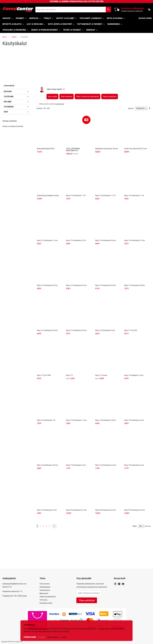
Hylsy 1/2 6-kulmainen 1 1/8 (75, 195)
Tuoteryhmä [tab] (8, 97)
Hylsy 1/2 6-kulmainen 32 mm (76, 330)
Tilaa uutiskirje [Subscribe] (86, 600)
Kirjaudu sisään (145, 18)
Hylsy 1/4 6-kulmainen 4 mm (134, 420)
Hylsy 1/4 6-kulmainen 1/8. (46, 420)
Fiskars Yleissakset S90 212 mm (135, 149)
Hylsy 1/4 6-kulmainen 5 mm (76, 465)
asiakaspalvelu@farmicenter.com (14, 584)
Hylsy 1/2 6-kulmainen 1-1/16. (105, 195)
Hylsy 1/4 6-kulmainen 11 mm (76, 420)
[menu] (68, 24)
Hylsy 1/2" (69, 375)
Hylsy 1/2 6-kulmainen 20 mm (105, 240)
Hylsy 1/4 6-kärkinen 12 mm (133, 375)
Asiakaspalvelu (45, 587)
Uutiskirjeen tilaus (46, 603)
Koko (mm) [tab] (7, 102)
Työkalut (13, 37)
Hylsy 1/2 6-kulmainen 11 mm (47, 240)
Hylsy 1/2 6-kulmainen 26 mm (105, 285)
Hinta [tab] (6, 112)
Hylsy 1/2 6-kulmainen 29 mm (47, 330)
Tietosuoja (43, 600)
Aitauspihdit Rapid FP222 (45, 149)
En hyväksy (41, 637)
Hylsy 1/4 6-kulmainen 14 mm (105, 420)
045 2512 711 (7, 587)
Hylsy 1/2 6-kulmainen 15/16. (76, 240)
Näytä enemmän (53, 637)
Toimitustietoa (45, 590)
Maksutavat (44, 593)
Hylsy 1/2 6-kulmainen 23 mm (47, 285)
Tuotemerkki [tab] (9, 107)
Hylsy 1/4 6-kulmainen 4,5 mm (47, 465)
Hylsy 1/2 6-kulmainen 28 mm (134, 285)
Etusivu (4, 37)
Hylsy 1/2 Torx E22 (130, 330)
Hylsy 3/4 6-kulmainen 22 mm (105, 510)
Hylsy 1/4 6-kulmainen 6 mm (134, 465)
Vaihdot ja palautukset (48, 596)
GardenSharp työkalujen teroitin (48, 195)
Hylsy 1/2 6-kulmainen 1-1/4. (134, 195)
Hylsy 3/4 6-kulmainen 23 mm (134, 510)
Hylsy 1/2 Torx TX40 (44, 375)
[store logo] (17, 9)
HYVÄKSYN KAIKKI (30, 637)
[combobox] (73, 9)
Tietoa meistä (44, 584)
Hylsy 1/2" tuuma (101, 375)
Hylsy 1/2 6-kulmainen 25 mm (76, 285)
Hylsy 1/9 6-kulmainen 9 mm (47, 510)
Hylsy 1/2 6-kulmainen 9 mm (105, 330)
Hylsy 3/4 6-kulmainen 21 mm (76, 510)
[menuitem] (7, 18)
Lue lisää (64, 637)
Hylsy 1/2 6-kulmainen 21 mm (134, 240)
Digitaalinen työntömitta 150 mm (106, 149)
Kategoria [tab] (8, 92)
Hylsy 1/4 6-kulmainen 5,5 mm (105, 465)
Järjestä (130, 108)
